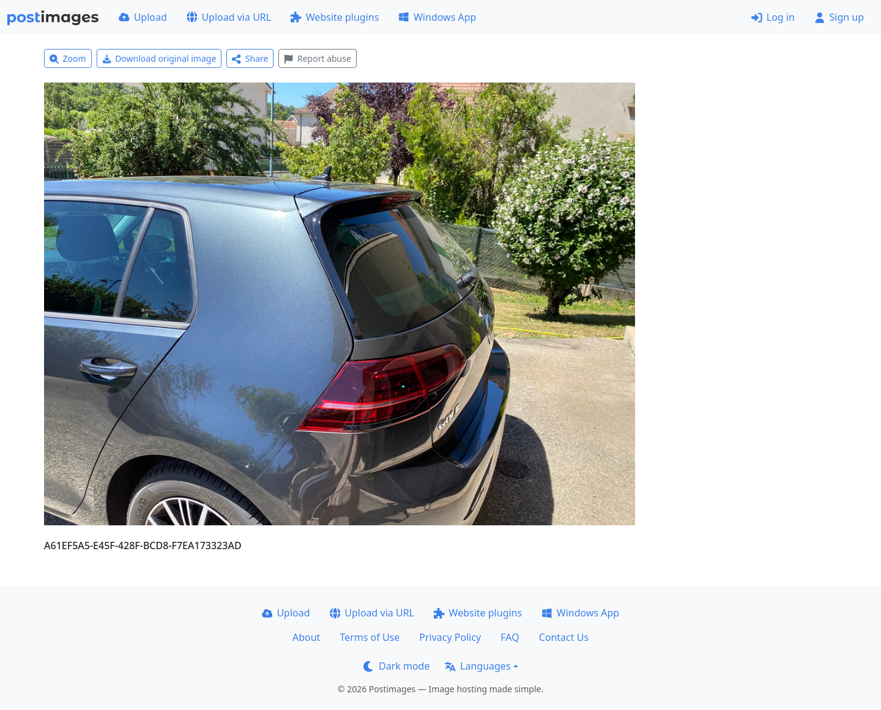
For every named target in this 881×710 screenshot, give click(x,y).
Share (250, 58)
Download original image (159, 58)
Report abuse (317, 58)
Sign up (839, 17)
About (306, 637)
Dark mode (396, 666)
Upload (143, 17)
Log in (773, 17)
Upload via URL (229, 17)
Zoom (68, 58)
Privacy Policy (450, 637)
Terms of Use (370, 637)
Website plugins (335, 17)
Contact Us (564, 637)
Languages (477, 666)
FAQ (509, 637)
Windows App (437, 17)
